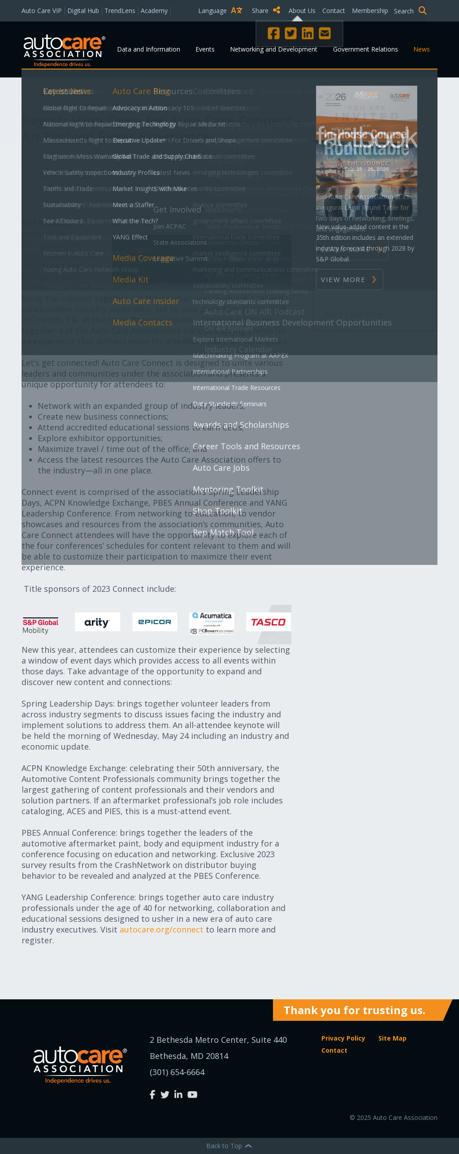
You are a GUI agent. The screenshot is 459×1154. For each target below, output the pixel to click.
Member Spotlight (360, 248)
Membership (370, 10)
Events (205, 49)
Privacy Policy (343, 1038)
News (421, 49)
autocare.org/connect (160, 929)
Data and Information (148, 49)
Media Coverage (355, 281)
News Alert (346, 216)
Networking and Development (273, 49)
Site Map (392, 1038)
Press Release (351, 183)
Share (266, 10)
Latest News (103, 102)
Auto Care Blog (353, 314)
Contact (333, 10)
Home (32, 102)
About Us (302, 10)
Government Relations (365, 49)
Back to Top (229, 1145)
